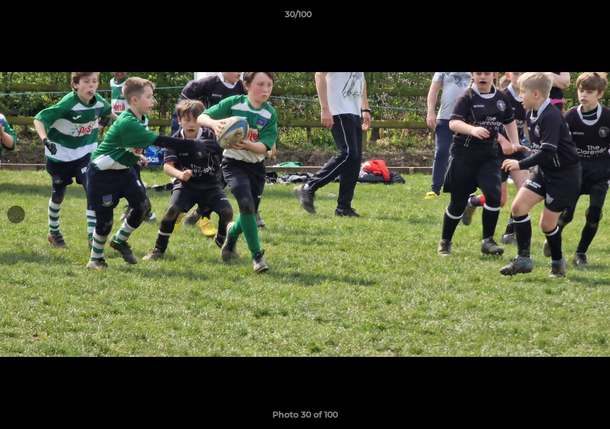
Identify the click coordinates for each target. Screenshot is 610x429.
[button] (560, 17)
